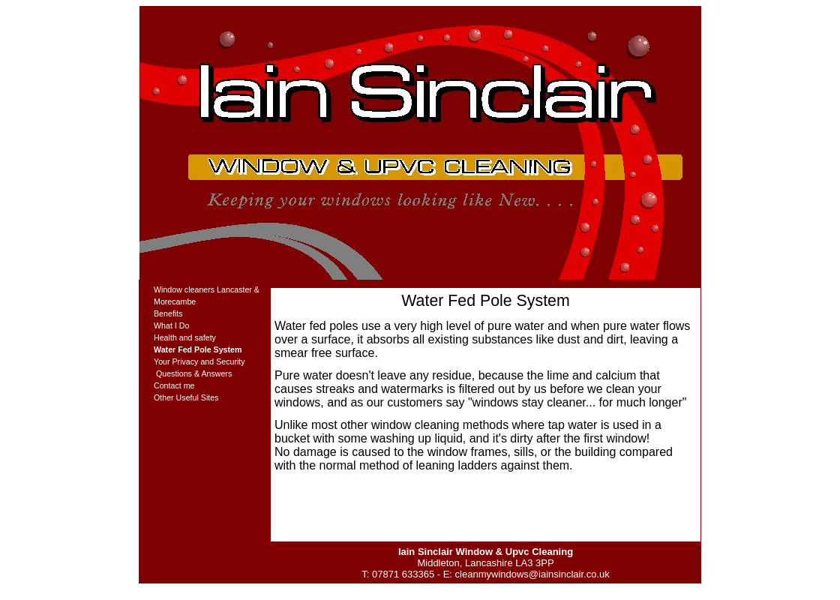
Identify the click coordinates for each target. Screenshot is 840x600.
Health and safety (185, 337)
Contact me (174, 385)
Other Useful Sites (186, 397)
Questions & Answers (193, 373)
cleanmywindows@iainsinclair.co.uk (532, 574)
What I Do (171, 325)
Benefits (168, 313)
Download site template (412, 589)
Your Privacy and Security (199, 361)
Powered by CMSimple (497, 589)
